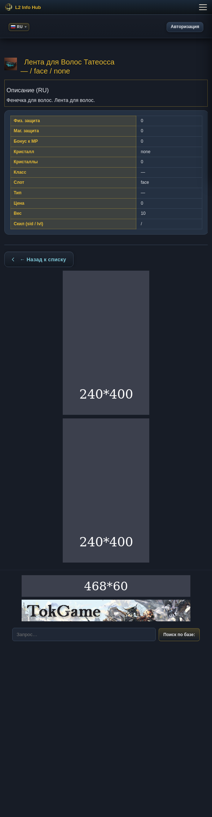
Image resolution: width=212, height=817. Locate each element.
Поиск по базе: (179, 634)
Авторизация (185, 26)
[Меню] (106, 7)
